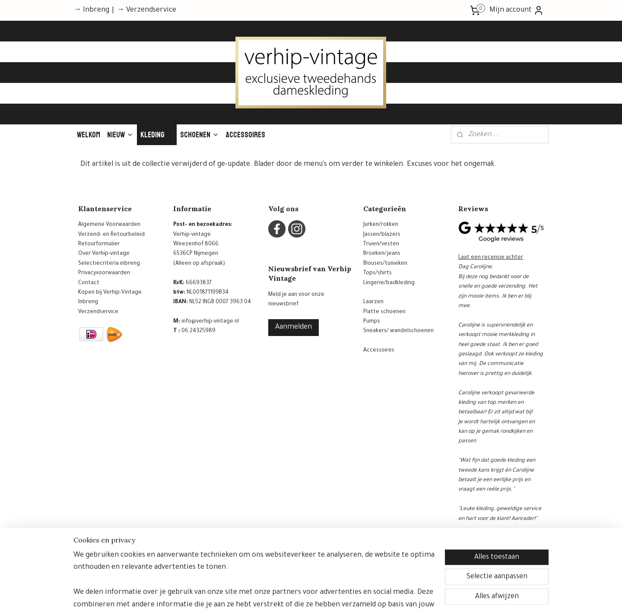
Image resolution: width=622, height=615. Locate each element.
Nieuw (120, 134)
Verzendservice (98, 312)
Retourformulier (99, 244)
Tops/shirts (377, 273)
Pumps (371, 322)
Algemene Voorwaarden (109, 225)
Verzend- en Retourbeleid (111, 235)
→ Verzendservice (146, 10)
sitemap (287, 599)
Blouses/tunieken (385, 264)
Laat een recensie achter (490, 258)
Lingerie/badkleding (389, 283)
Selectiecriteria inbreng (109, 264)
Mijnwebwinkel (393, 599)
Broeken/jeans (381, 254)
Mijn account (516, 10)
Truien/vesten (381, 244)
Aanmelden (293, 327)
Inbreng (88, 302)
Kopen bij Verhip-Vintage (110, 293)
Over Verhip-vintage (104, 254)
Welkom (88, 134)
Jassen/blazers (381, 235)
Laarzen (373, 302)
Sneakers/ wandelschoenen (398, 331)
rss (302, 599)
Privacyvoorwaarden (104, 273)
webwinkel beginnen (329, 599)
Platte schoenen (384, 312)
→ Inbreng (91, 10)
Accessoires (245, 134)
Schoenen (199, 134)
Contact (88, 283)
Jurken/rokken (380, 225)
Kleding (156, 134)
